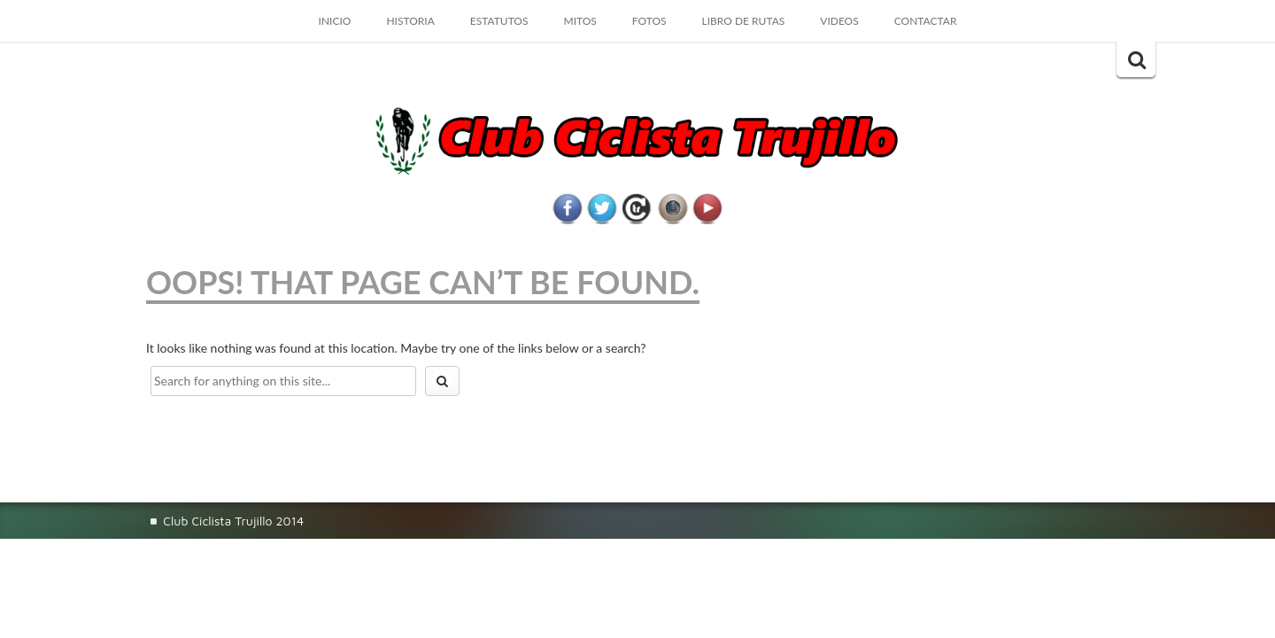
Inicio (335, 20)
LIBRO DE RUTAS (743, 20)
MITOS (579, 20)
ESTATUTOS (499, 20)
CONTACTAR (925, 20)
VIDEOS (839, 20)
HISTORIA (410, 20)
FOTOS (649, 20)
